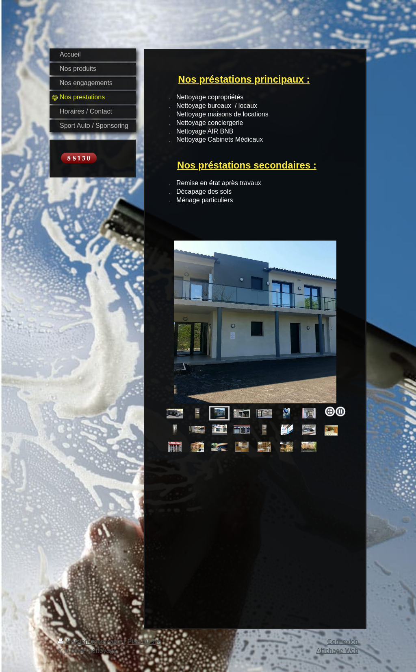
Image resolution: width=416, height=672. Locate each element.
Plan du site (145, 641)
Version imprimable (91, 641)
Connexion (343, 641)
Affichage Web (337, 650)
